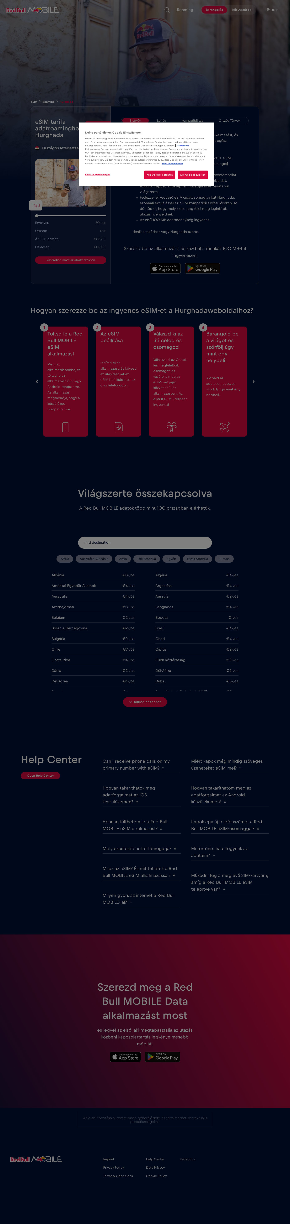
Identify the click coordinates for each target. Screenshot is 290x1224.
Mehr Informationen (172, 163)
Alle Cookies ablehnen (159, 175)
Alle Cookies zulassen (192, 175)
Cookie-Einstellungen (97, 174)
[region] (146, 154)
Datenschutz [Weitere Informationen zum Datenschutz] (182, 146)
